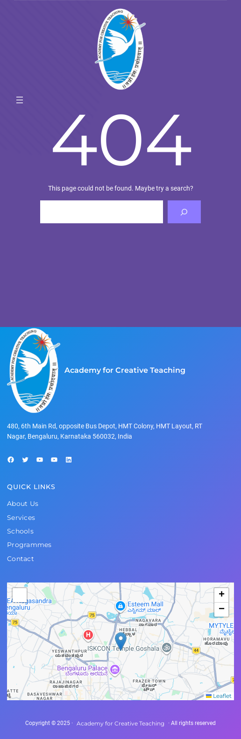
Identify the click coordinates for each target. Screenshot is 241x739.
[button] (121, 641)
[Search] (184, 211)
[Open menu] (19, 100)
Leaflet (219, 695)
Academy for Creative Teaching (124, 370)
